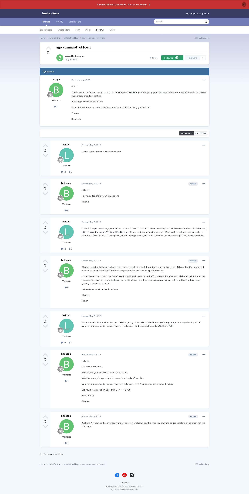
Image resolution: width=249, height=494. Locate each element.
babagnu (79, 56)
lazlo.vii (66, 144)
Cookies (125, 482)
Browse (46, 23)
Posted (81, 80)
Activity (59, 21)
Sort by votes (186, 133)
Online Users (64, 30)
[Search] (172, 21)
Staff (77, 30)
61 (63, 171)
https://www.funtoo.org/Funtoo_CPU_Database (106, 232)
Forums (100, 30)
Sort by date (200, 133)
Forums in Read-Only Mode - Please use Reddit (122, 4)
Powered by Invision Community (124, 489)
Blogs (88, 30)
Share (154, 58)
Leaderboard (46, 30)
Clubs (112, 30)
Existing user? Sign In (197, 13)
